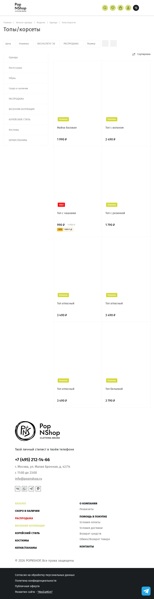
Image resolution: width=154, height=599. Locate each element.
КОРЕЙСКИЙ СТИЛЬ (27, 533)
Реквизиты (87, 509)
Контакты (87, 546)
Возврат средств (90, 533)
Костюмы (22, 540)
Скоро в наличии (27, 510)
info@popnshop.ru (28, 479)
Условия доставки (91, 528)
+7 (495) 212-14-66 (32, 459)
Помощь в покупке (93, 516)
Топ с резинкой (115, 213)
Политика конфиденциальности (36, 580)
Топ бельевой (114, 388)
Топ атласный (65, 303)
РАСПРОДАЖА (24, 518)
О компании (88, 503)
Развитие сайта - (34, 591)
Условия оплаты (90, 522)
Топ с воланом (114, 127)
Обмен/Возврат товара (95, 539)
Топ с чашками (66, 213)
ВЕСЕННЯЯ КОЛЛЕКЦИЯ (30, 525)
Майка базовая (67, 127)
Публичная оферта (27, 586)
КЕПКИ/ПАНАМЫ (26, 547)
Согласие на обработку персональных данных (45, 575)
